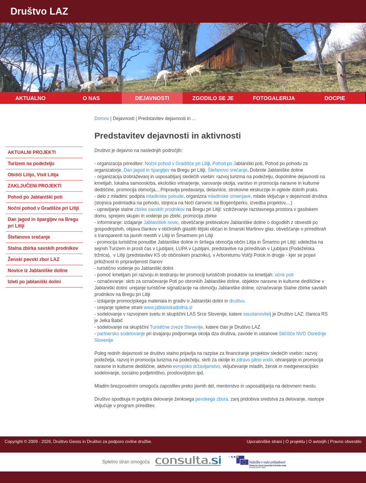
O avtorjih (318, 441)
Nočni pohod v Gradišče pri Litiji (43, 208)
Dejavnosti (152, 98)
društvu (236, 301)
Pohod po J (224, 163)
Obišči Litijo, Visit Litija (33, 174)
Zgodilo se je (212, 98)
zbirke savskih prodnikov (159, 209)
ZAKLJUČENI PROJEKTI (34, 186)
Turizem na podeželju (31, 163)
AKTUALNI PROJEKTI (32, 152)
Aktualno (30, 98)
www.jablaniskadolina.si (168, 307)
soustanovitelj (257, 314)
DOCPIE (334, 98)
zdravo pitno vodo (254, 360)
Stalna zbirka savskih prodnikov (43, 248)
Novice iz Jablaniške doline (37, 270)
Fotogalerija (274, 98)
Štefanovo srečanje (29, 237)
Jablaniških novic (160, 222)
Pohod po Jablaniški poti (35, 197)
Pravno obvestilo (345, 441)
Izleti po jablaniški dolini (34, 281)
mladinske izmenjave (229, 196)
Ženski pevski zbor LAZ (33, 259)
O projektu (295, 441)
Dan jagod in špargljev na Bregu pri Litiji (43, 223)
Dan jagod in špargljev (147, 170)
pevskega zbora (211, 399)
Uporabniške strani (264, 441)
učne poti (284, 274)
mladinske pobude (164, 196)
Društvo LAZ (39, 11)
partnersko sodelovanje (121, 333)
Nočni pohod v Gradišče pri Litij (177, 163)
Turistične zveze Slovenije (176, 327)
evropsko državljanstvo (196, 366)
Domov (101, 118)
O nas (91, 98)
